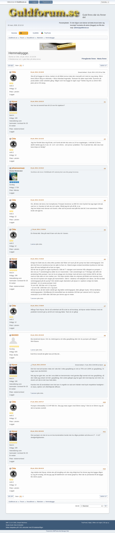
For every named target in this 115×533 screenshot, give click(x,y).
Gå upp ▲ (106, 522)
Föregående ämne (89, 59)
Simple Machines (22, 522)
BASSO (15, 335)
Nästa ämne (101, 59)
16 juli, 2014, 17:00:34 (39, 229)
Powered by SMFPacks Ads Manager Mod (57, 531)
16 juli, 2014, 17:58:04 (37, 305)
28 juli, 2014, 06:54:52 (37, 431)
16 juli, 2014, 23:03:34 (39, 364)
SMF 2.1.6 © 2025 (11, 522)
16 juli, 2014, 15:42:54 (37, 200)
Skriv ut (103, 65)
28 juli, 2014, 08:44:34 (37, 468)
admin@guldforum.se (81, 28)
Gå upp (10, 496)
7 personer (34, 298)
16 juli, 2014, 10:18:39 (37, 72)
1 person (33, 244)
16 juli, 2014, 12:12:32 (37, 138)
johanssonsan (18, 168)
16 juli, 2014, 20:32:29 (37, 335)
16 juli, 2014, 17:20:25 (37, 259)
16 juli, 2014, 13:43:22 (37, 168)
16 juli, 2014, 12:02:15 (37, 101)
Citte (14, 72)
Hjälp (89, 522)
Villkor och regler (97, 522)
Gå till (77, 506)
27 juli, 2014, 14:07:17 (37, 402)
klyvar (14, 101)
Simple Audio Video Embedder (14, 525)
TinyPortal (84, 522)
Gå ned (10, 65)
